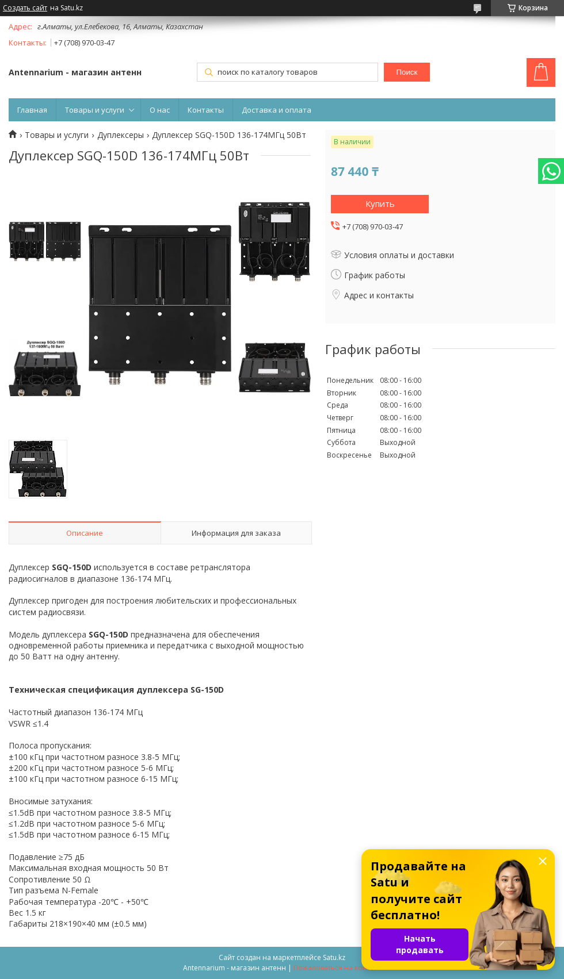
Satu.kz (334, 957)
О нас (160, 110)
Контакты (206, 110)
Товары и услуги (94, 110)
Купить (380, 203)
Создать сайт (25, 8)
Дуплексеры (120, 135)
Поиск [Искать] (406, 72)
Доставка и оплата (276, 110)
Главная (32, 110)
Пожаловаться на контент (338, 968)
